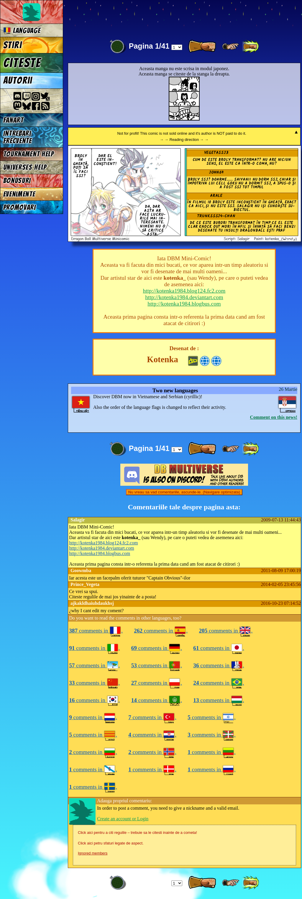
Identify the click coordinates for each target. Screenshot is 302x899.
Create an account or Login (122, 818)
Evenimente (19, 194)
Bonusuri (17, 180)
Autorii (17, 80)
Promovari (19, 207)
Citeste (22, 63)
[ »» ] (250, 46)
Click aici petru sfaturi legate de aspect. (111, 843)
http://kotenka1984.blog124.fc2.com (184, 291)
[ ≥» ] (230, 46)
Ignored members (92, 853)
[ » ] (202, 46)
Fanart (13, 120)
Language (22, 30)
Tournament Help (28, 154)
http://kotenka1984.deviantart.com (184, 297)
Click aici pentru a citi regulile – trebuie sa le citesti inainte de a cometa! (137, 832)
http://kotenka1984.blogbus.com (184, 304)
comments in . (96, 631)
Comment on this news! (273, 417)
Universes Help (25, 167)
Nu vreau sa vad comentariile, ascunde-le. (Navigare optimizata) (184, 492)
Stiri (12, 45)
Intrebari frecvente (17, 137)
